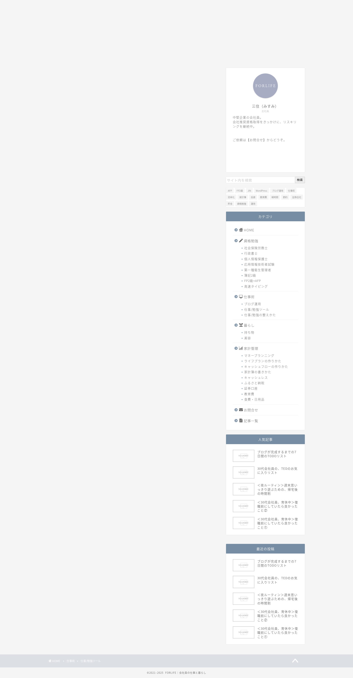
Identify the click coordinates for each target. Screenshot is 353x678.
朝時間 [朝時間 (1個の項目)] (275, 197)
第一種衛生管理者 (257, 270)
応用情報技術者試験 (259, 264)
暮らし (162, 56)
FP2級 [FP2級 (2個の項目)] (240, 190)
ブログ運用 (252, 303)
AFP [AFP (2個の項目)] (230, 190)
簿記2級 (250, 275)
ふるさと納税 (254, 383)
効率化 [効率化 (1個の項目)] (231, 197)
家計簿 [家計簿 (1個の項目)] (242, 197)
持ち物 (249, 332)
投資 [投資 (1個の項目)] (253, 197)
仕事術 (130, 56)
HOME (65, 56)
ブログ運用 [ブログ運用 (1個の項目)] (277, 190)
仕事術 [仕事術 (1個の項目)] (291, 190)
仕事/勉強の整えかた (260, 314)
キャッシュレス (256, 377)
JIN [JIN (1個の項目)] (249, 190)
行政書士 (251, 253)
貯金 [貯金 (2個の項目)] (230, 203)
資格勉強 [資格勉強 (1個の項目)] (241, 203)
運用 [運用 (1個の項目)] (253, 203)
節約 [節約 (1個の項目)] (285, 197)
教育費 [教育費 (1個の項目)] (263, 197)
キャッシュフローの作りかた (266, 366)
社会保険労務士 (256, 248)
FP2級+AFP (252, 280)
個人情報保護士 (256, 259)
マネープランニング (259, 355)
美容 (247, 338)
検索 (300, 180)
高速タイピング (256, 286)
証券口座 (251, 388)
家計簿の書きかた (257, 372)
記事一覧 (258, 56)
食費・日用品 (254, 399)
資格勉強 (98, 56)
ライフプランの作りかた (262, 361)
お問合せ (226, 56)
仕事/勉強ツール (256, 309)
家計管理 (194, 56)
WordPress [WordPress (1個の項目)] (261, 190)
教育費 (249, 394)
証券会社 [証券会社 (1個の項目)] (296, 197)
